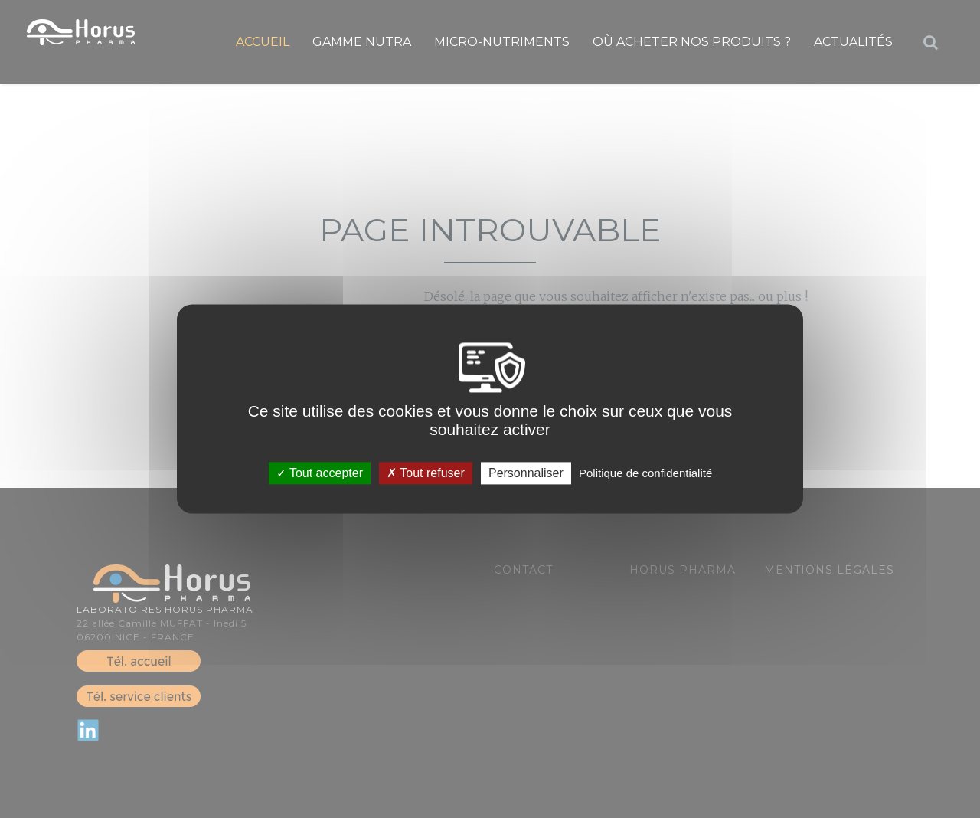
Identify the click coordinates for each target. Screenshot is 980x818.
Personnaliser (526, 472)
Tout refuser (426, 472)
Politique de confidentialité (645, 472)
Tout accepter (319, 472)
